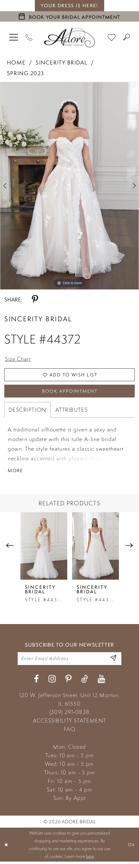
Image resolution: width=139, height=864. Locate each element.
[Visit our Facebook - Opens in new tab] (36, 681)
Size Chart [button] (18, 359)
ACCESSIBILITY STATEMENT (69, 723)
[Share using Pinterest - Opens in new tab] (35, 299)
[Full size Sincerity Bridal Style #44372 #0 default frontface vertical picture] (69, 186)
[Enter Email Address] (113, 661)
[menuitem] (14, 37)
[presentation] (43, 547)
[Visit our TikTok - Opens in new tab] (84, 681)
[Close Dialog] (6, 846)
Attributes (71, 411)
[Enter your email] (69, 660)
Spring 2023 (25, 73)
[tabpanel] (69, 186)
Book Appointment (70, 392)
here (90, 858)
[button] (14, 37)
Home (16, 62)
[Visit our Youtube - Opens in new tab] (101, 681)
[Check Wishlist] (111, 37)
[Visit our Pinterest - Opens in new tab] (68, 681)
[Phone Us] (29, 37)
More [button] (16, 472)
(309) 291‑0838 (70, 714)
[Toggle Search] (127, 37)
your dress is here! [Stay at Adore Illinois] (69, 5)
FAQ (69, 731)
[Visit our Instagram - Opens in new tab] (52, 681)
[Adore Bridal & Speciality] (70, 38)
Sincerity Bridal (61, 62)
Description (27, 411)
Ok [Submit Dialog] (131, 847)
